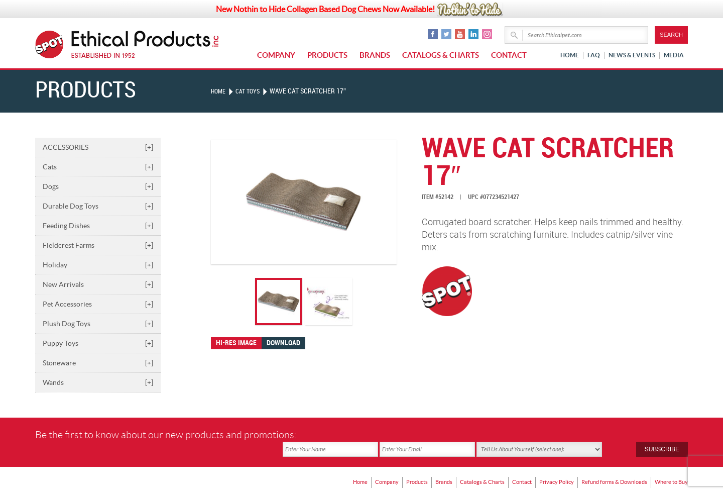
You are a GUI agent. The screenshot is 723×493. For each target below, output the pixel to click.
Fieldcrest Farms (98, 245)
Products (327, 55)
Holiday (98, 264)
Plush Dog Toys (98, 323)
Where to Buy (670, 465)
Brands (374, 55)
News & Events (632, 55)
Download (283, 343)
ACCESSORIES (98, 147)
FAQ (593, 55)
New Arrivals (98, 284)
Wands (98, 382)
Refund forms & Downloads (608, 465)
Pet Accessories (98, 304)
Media (674, 55)
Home (569, 55)
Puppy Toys (98, 343)
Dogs (98, 186)
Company (276, 55)
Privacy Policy (546, 465)
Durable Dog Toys (98, 206)
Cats (98, 166)
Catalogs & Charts (440, 55)
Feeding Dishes (98, 225)
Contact (509, 55)
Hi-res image (236, 343)
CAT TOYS (252, 91)
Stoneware (98, 362)
